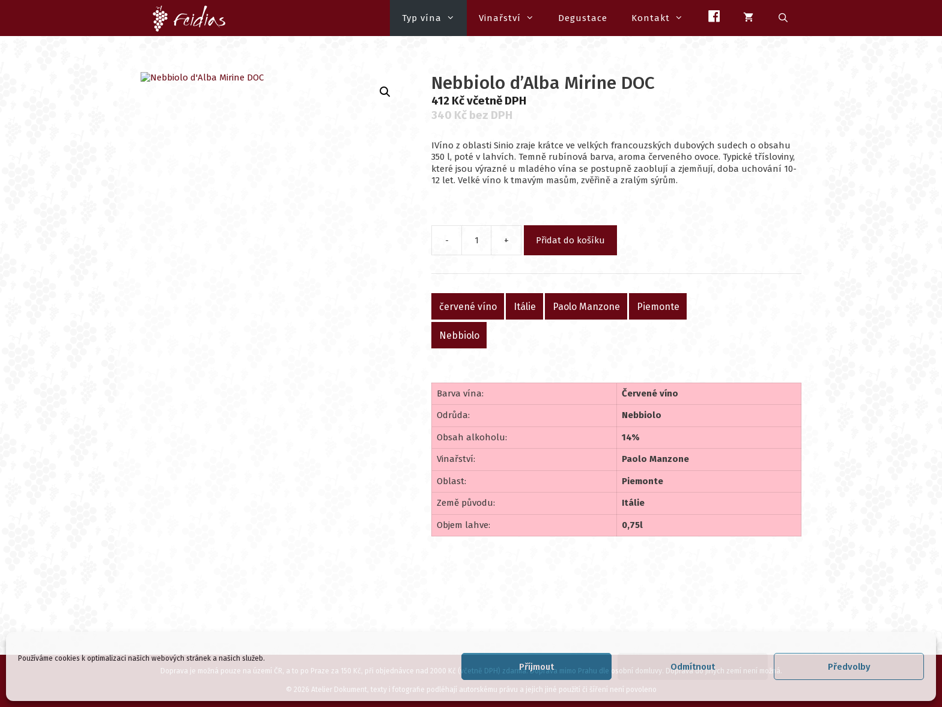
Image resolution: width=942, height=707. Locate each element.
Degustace (582, 18)
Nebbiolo (459, 335)
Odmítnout (692, 666)
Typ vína (434, 18)
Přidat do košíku (570, 240)
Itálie (525, 306)
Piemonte (658, 306)
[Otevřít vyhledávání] (783, 18)
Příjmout (536, 666)
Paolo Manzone (586, 306)
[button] (385, 92)
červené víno (468, 306)
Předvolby (849, 666)
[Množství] (476, 240)
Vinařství (512, 18)
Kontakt (663, 18)
